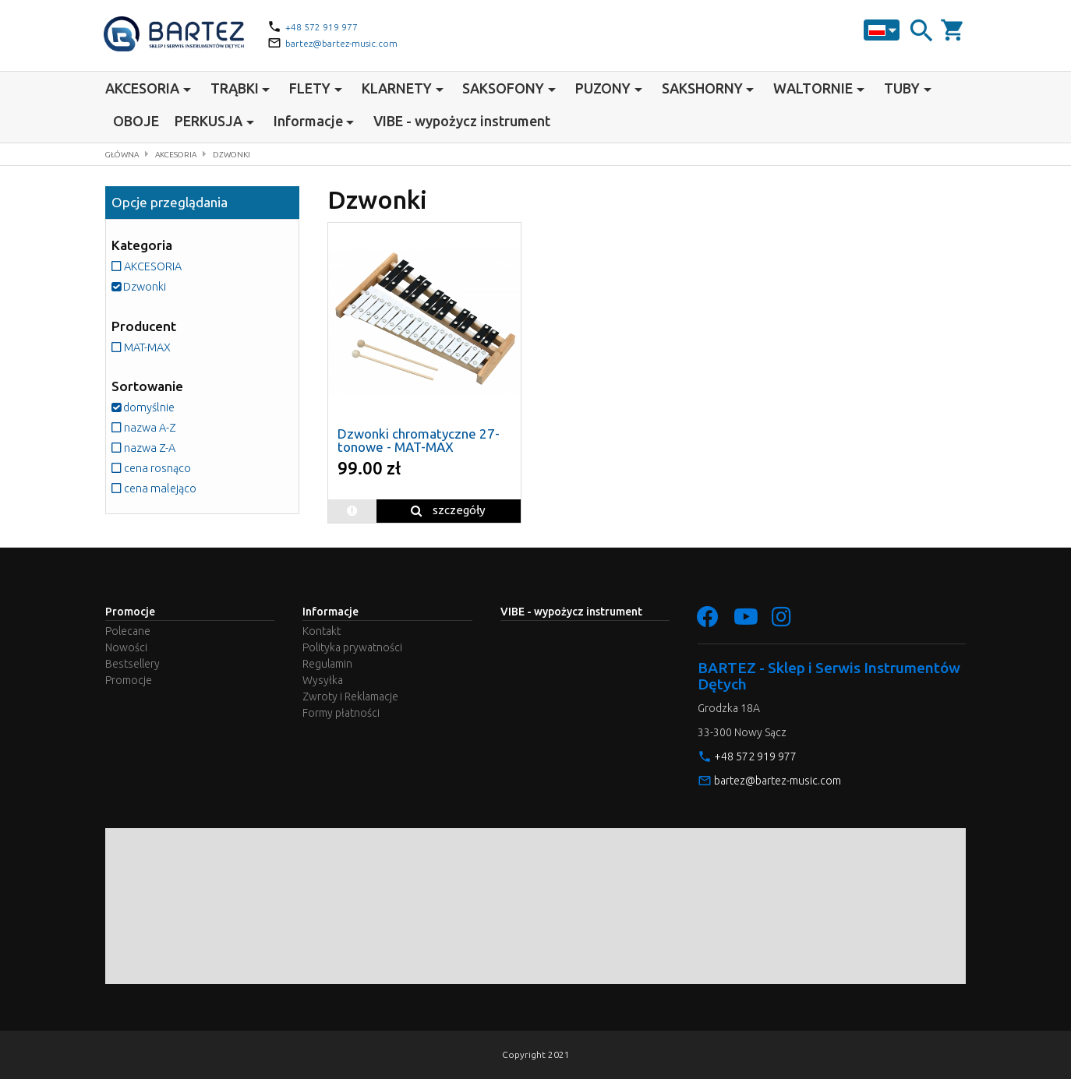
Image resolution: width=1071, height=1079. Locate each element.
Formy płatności (341, 713)
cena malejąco (159, 487)
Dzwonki (252, 154)
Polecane (127, 631)
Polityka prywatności (352, 647)
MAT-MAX (150, 346)
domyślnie (148, 406)
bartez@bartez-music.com (348, 43)
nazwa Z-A (148, 446)
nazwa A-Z (149, 426)
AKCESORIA (188, 154)
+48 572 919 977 (326, 26)
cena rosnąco (158, 467)
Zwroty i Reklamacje (350, 696)
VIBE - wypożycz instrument (461, 121)
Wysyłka (322, 680)
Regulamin (327, 664)
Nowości (126, 647)
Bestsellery (132, 664)
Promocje (128, 680)
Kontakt (321, 631)
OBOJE (136, 121)
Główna (126, 154)
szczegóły (448, 510)
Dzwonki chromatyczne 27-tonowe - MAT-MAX (419, 440)
